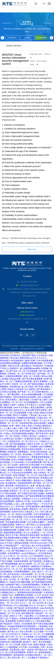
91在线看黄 (27, 624)
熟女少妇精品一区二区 (44, 472)
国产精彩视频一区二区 (35, 600)
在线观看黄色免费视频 (10, 363)
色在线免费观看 (7, 501)
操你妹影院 (19, 655)
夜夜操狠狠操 (45, 652)
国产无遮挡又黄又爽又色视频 (31, 493)
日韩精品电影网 (24, 483)
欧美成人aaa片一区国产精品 (39, 540)
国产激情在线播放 (36, 384)
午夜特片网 (35, 538)
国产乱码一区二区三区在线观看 (23, 371)
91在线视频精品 (31, 402)
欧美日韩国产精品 (28, 431)
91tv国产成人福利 (39, 399)
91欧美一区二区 (19, 384)
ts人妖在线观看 (43, 525)
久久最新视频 (11, 647)
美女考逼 (20, 506)
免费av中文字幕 (23, 501)
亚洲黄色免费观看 (14, 376)
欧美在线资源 (32, 608)
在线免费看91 (14, 553)
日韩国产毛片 (7, 595)
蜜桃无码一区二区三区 (40, 509)
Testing (27, 38)
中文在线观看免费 (34, 462)
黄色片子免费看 (20, 415)
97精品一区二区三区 (41, 420)
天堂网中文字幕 (41, 454)
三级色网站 (43, 626)
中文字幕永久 (31, 405)
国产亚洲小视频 (42, 386)
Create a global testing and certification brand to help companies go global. (27, 266)
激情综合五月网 (7, 600)
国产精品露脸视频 (9, 564)
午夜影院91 (49, 592)
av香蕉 (46, 501)
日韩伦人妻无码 (29, 436)
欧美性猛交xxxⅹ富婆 (25, 485)
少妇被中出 (43, 436)
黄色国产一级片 (30, 642)
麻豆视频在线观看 (32, 569)
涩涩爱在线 (15, 650)
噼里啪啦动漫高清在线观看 (30, 592)
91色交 (45, 595)
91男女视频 (34, 465)
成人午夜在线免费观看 (15, 652)
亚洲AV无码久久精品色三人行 (25, 511)
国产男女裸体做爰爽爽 (32, 379)
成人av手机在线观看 (41, 545)
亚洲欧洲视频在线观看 (24, 597)
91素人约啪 (33, 412)
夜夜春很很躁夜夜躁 (41, 457)
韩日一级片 (11, 566)
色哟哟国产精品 (13, 584)
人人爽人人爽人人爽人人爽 (16, 428)
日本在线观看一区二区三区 (33, 574)
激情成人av (39, 480)
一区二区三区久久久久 (15, 603)
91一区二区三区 (20, 556)
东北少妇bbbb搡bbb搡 (31, 394)
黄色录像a (28, 454)
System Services (13, 45)
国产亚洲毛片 (45, 428)
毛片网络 (34, 428)
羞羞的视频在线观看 (13, 532)
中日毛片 (46, 504)
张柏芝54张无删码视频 (20, 582)
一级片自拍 (25, 545)
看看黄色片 (23, 446)
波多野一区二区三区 (35, 564)
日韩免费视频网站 (22, 571)
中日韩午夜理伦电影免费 (32, 629)
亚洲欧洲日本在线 (32, 439)
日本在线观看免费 (45, 360)
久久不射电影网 (36, 556)
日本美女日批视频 (8, 392)
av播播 (21, 530)
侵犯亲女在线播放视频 (10, 449)
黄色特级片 (5, 360)
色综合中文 (19, 410)
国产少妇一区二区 (14, 637)
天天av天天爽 (20, 478)
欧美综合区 (38, 366)
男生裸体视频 (6, 407)
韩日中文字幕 (12, 535)
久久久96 (8, 556)
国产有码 (31, 525)
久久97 (38, 595)
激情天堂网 (30, 360)
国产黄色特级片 (44, 389)
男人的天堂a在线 (11, 574)
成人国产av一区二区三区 (11, 569)
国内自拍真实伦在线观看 (25, 397)
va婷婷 (20, 405)
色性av (44, 376)
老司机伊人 (15, 629)
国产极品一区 (27, 579)
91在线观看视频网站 (30, 584)
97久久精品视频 (21, 605)
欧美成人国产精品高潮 (22, 548)
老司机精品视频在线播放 (23, 433)
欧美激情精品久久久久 (38, 610)
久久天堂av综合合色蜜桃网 (20, 472)
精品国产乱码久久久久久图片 (29, 527)
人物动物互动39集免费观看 (18, 467)
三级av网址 (28, 616)
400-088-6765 (27, 311)
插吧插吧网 (17, 642)
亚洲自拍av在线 (15, 470)
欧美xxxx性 (25, 590)
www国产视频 (44, 405)
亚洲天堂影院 (41, 410)
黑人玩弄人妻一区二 (17, 657)
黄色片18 (48, 527)
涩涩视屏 (20, 600)
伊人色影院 (30, 389)
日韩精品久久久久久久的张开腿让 (36, 498)
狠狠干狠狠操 (40, 644)
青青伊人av (32, 652)
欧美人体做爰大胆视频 (22, 459)
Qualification (42, 38)
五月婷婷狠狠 (41, 637)
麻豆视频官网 (28, 613)
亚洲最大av (48, 561)
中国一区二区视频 (33, 530)
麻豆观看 (10, 485)
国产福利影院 (36, 561)
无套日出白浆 (14, 366)
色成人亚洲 (26, 426)
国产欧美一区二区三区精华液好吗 (33, 392)
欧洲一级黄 (15, 426)
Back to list (32, 249)
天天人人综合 (30, 519)
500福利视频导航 (8, 418)
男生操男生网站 (44, 621)
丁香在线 (33, 415)
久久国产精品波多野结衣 (23, 488)
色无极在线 (11, 483)
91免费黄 (34, 446)
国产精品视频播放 (18, 444)
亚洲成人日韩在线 (15, 389)
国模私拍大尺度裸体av (41, 566)
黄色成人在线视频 (12, 498)
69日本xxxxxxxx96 (38, 543)
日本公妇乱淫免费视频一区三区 (38, 517)
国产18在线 (6, 475)
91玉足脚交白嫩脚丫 (37, 522)
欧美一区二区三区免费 (10, 644)
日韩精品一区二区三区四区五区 (22, 373)
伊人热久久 (42, 605)
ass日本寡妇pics (29, 553)
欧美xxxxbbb (16, 587)
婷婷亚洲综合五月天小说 (34, 587)
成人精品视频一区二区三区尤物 (22, 558)
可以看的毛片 (24, 457)
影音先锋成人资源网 (19, 509)
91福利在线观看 (21, 561)
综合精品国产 (44, 558)
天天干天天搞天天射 (9, 431)
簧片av (22, 564)
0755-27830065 (27, 315)
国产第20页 (41, 551)
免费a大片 (20, 525)
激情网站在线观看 (40, 467)
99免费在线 (15, 386)
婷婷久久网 (27, 644)
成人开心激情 (27, 386)
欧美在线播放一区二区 (20, 420)
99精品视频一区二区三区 (11, 519)
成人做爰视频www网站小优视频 (34, 368)
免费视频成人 (23, 452)
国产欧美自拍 (6, 605)
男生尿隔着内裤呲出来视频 (16, 538)
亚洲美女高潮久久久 (26, 621)
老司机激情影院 (33, 506)
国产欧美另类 (42, 433)
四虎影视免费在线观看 (30, 618)
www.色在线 (45, 608)
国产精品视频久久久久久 (23, 551)
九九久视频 (38, 631)
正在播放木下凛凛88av (38, 657)
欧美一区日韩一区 (12, 579)
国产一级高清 (27, 650)
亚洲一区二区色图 (31, 376)
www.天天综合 (6, 543)
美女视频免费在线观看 (16, 522)
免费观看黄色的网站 (15, 496)
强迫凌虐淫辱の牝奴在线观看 (33, 423)
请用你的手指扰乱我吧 (29, 535)
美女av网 (29, 410)
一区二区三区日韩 (35, 603)
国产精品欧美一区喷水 (10, 624)
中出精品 (37, 426)
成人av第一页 (44, 415)
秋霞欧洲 (12, 452)
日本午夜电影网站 (42, 514)
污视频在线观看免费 (23, 381)
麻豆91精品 (24, 399)
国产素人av (13, 631)
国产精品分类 (41, 650)
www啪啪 (4, 491)
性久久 (33, 605)
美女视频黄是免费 (8, 530)
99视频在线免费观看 (26, 418)
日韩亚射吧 (40, 579)
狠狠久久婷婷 (10, 405)
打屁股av (14, 618)
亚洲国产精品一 (33, 504)
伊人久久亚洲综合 (31, 532)
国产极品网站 (14, 394)
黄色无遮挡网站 (37, 407)
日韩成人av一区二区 (31, 634)
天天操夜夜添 (23, 566)
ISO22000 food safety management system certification (28, 243)
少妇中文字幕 (31, 577)
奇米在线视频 (45, 642)
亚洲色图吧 (11, 621)
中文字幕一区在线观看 (29, 647)
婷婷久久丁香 (16, 616)
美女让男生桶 (26, 631)
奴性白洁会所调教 (24, 514)
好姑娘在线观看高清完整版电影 (22, 626)
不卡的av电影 (18, 462)
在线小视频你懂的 (24, 480)
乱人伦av (49, 603)
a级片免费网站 (46, 446)
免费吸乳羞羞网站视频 (32, 363)
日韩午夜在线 (33, 478)
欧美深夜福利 (17, 360)
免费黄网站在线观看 (24, 595)
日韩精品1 (45, 538)
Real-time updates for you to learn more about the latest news (27, 30)
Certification (12, 38)
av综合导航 (37, 501)
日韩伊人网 (25, 639)
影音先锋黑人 (12, 399)
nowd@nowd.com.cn (29, 285)
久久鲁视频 (28, 637)
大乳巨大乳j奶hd (43, 488)
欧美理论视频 (37, 491)
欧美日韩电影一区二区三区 (25, 475)
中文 (44, 4)
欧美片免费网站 (41, 381)
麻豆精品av (26, 366)
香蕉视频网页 (6, 655)
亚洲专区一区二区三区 (20, 491)
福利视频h (36, 590)
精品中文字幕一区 (36, 444)
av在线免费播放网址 (41, 639)
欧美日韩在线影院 (39, 452)
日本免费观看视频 (44, 597)
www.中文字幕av (21, 407)
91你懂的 (29, 655)
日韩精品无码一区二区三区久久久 (23, 441)
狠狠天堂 (24, 465)
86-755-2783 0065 (29, 282)
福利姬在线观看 (22, 543)
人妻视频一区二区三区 (34, 470)
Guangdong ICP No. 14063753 (32, 349)
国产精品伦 (19, 608)
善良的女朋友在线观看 (32, 449)
